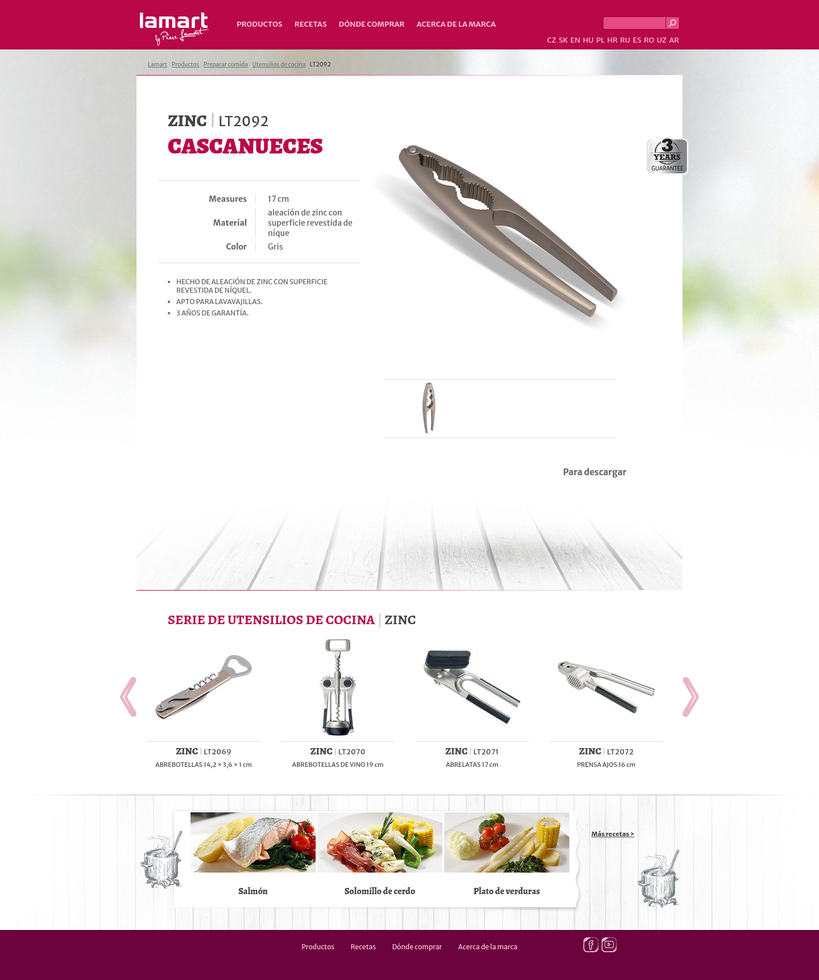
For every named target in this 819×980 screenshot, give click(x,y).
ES (637, 40)
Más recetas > (613, 834)
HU (588, 40)
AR (674, 40)
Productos (260, 24)
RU (625, 40)
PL (600, 40)
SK (563, 40)
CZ (551, 40)
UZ (662, 40)
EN (575, 40)
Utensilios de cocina (279, 64)
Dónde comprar (372, 24)
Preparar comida (226, 64)
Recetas (311, 24)
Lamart (174, 29)
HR (612, 40)
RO (649, 40)
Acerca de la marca (455, 24)
